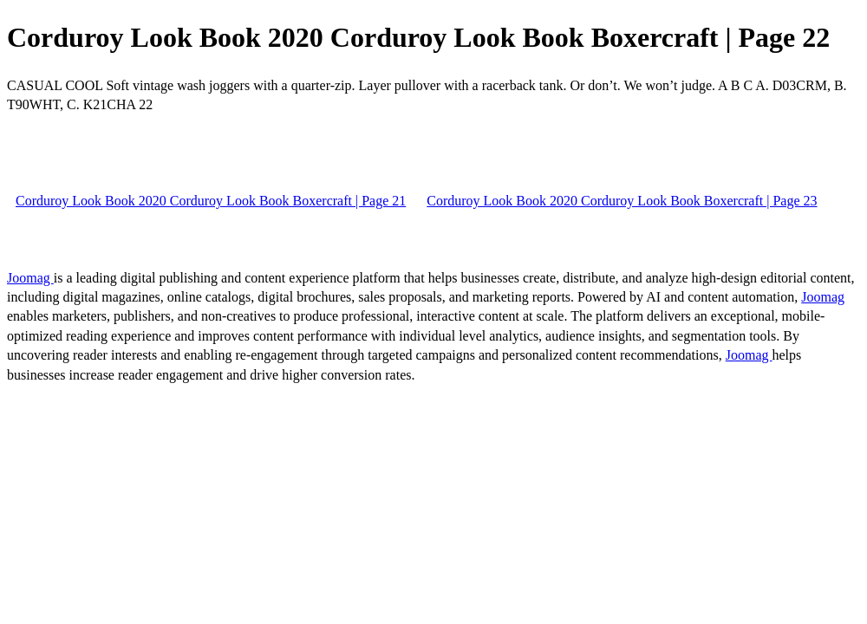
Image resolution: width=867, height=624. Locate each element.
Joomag (30, 277)
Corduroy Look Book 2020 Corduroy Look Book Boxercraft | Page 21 (211, 200)
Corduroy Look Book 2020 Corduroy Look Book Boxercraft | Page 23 (622, 200)
